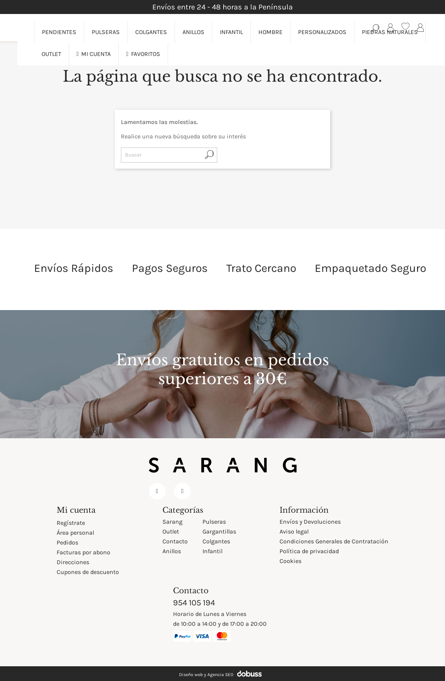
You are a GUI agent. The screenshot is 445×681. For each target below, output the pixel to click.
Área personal (75, 532)
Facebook (157, 491)
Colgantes (216, 541)
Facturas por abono (83, 552)
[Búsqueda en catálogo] (375, 28)
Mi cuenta (76, 510)
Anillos (171, 551)
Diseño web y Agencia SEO (206, 674)
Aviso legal (294, 531)
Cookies (290, 561)
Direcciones (73, 562)
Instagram (182, 491)
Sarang (172, 521)
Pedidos (67, 542)
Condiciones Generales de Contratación (334, 541)
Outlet (170, 531)
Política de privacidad (309, 551)
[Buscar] (169, 155)
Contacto (175, 541)
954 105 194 (194, 603)
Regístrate (71, 522)
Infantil (212, 551)
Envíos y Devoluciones (310, 521)
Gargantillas (219, 531)
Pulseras (214, 521)
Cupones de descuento (88, 572)
